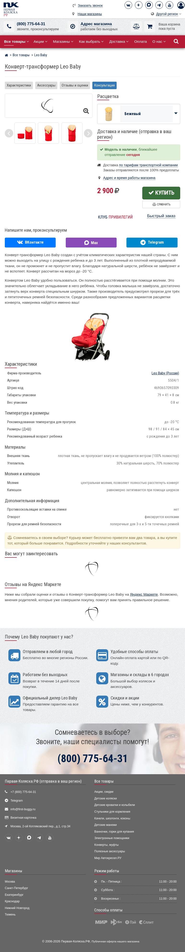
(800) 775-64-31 (31, 24)
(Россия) (165, 373)
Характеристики (19, 85)
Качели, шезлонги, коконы (112, 818)
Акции (41, 41)
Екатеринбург (14, 894)
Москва (10, 881)
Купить (161, 192)
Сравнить (161, 204)
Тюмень (10, 914)
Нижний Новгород (17, 908)
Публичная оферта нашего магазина (115, 941)
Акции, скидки (103, 791)
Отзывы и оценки (75, 85)
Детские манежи (105, 825)
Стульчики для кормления (112, 811)
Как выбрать (91, 41)
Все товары (104, 781)
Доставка (119, 41)
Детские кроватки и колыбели (114, 805)
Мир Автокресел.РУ (107, 858)
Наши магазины (90, 14)
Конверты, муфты (106, 845)
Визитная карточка (23, 817)
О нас (159, 41)
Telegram (17, 800)
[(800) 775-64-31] (9, 26)
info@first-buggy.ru (23, 809)
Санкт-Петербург (16, 888)
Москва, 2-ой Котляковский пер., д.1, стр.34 (40, 826)
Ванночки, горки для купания (114, 831)
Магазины (63, 41)
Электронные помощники (111, 838)
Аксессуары (46, 85)
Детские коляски (105, 798)
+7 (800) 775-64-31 (23, 792)
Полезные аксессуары (109, 851)
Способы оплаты (108, 910)
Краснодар (12, 901)
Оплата (140, 41)
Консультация (104, 85)
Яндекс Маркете (144, 594)
